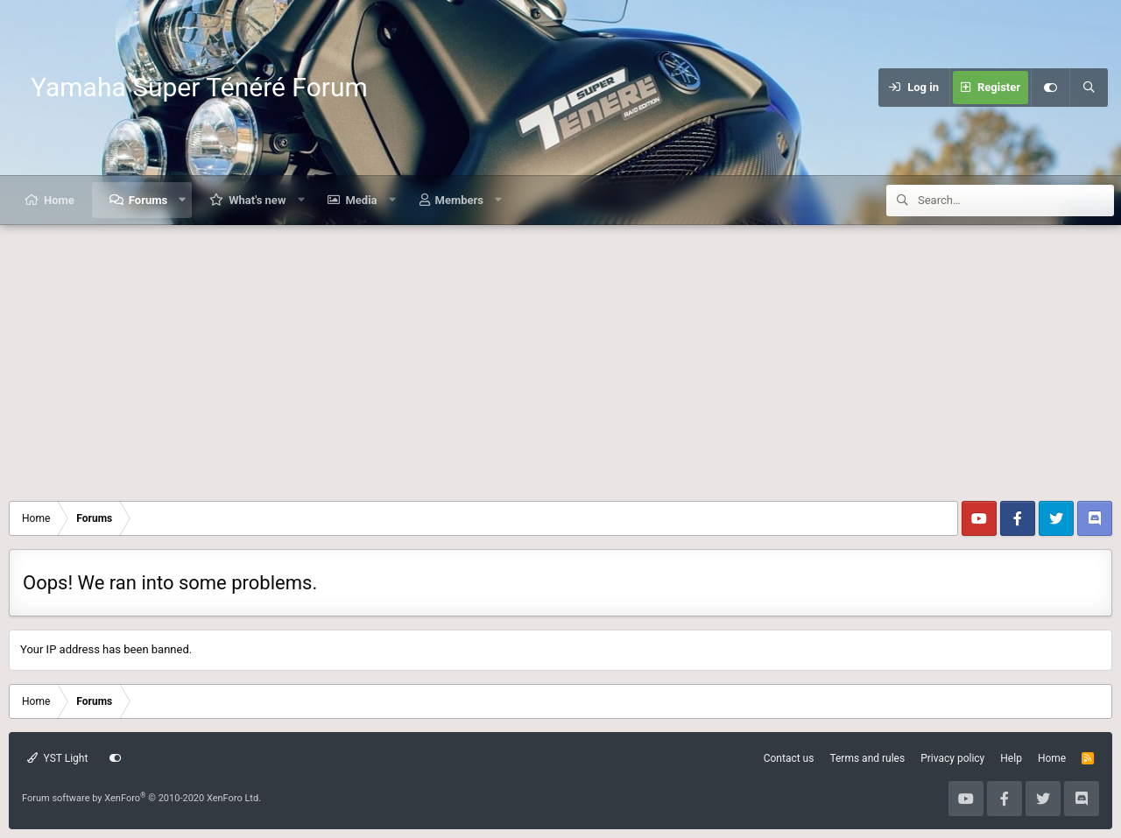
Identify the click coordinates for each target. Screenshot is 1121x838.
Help (1011, 758)
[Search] (1088, 87)
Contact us (789, 758)
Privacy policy (952, 758)
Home (59, 200)
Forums (148, 200)
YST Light (57, 758)
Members (459, 200)
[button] (182, 200)
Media (361, 200)
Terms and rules (867, 758)
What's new (257, 200)
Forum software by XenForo (141, 798)
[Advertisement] (560, 356)
